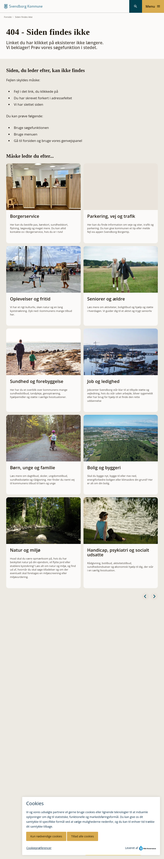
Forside (8, 17)
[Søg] (135, 6)
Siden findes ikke (24, 17)
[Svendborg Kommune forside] (23, 6)
